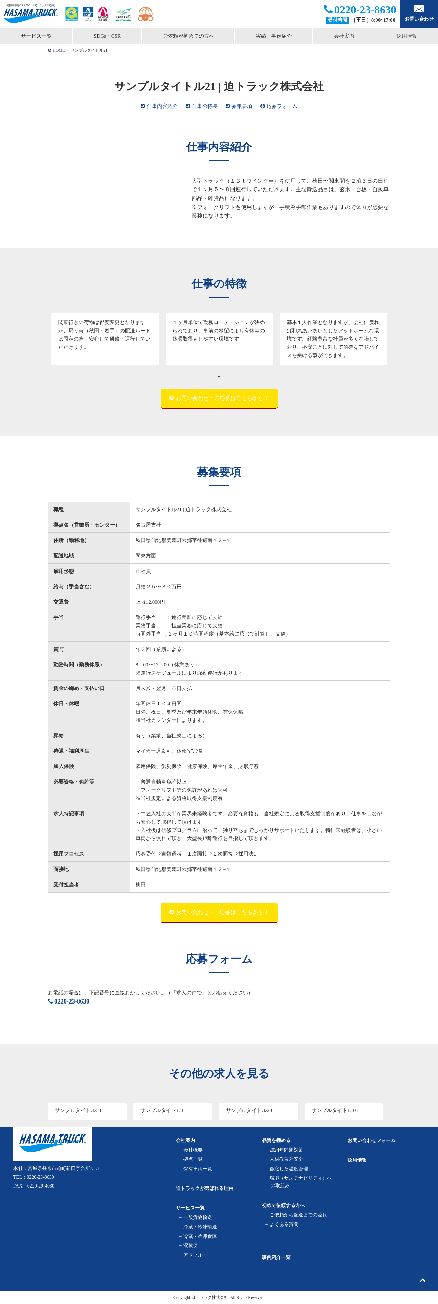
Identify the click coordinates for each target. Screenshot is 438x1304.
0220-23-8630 (360, 9)
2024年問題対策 (287, 1150)
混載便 (191, 1245)
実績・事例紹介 (274, 36)
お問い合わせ (419, 13)
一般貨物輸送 (198, 1217)
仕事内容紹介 (162, 106)
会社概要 (194, 1150)
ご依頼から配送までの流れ (299, 1214)
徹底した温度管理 (289, 1168)
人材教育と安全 (287, 1159)
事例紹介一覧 (276, 1257)
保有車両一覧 (198, 1168)
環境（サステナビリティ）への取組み (301, 1182)
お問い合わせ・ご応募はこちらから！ (222, 398)
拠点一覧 (194, 1159)
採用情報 (357, 1160)
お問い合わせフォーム (372, 1140)
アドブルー (196, 1254)
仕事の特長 (205, 106)
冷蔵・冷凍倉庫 (201, 1236)
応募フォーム (282, 106)
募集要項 (242, 106)
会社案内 (344, 36)
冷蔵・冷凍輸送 (201, 1226)
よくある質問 (284, 1224)
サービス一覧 (36, 36)
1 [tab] (219, 376)
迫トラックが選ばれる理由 (204, 1188)
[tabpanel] (105, 339)
